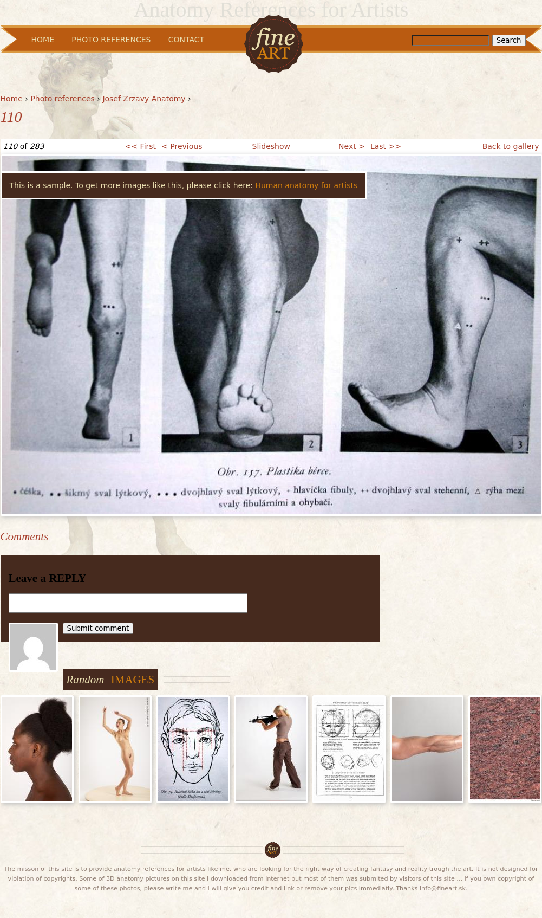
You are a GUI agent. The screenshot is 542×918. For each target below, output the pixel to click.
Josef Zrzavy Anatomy (143, 98)
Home (12, 98)
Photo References (111, 39)
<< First (140, 146)
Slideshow (271, 146)
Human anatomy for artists (306, 185)
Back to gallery (510, 146)
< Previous (181, 146)
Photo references (62, 98)
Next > (351, 146)
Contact (186, 39)
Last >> (385, 146)
